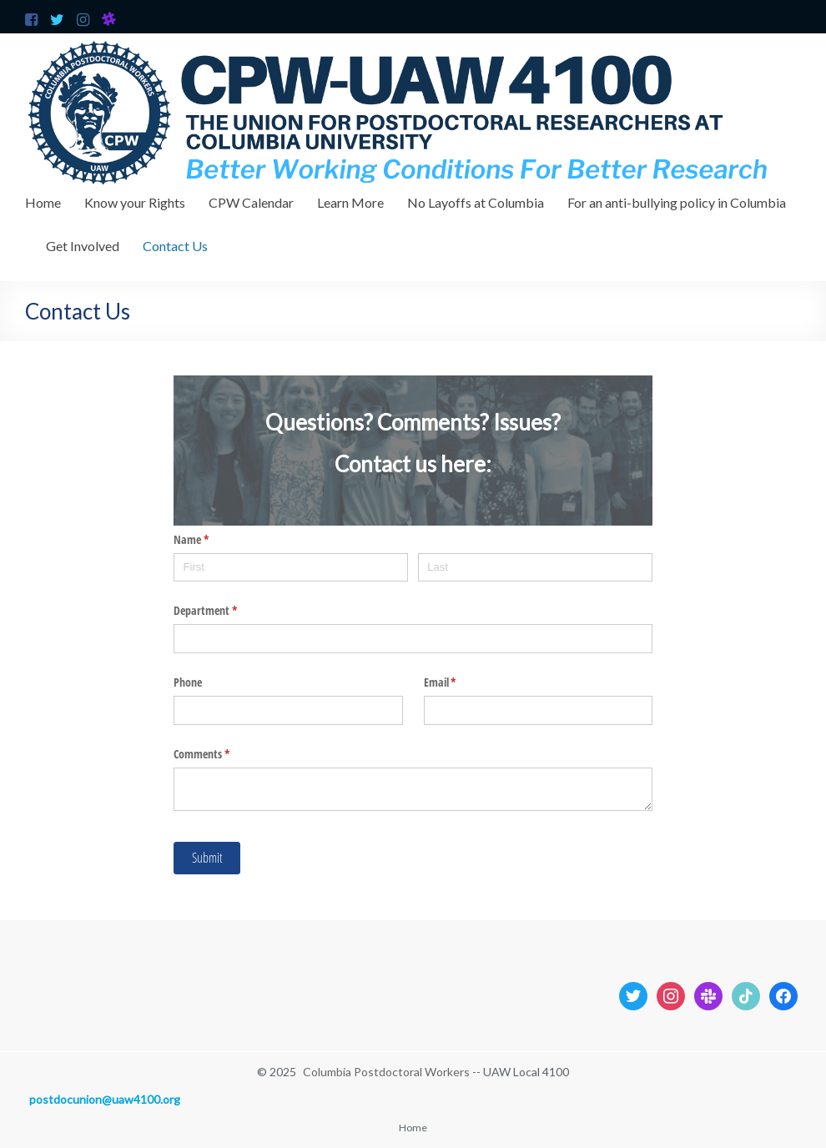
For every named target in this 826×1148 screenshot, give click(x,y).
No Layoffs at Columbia (475, 202)
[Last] (535, 567)
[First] (290, 567)
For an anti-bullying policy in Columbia (676, 202)
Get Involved (82, 246)
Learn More (350, 202)
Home (43, 202)
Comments (221, 754)
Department (225, 610)
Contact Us (175, 246)
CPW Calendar (251, 202)
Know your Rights (134, 202)
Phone (188, 682)
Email (460, 682)
